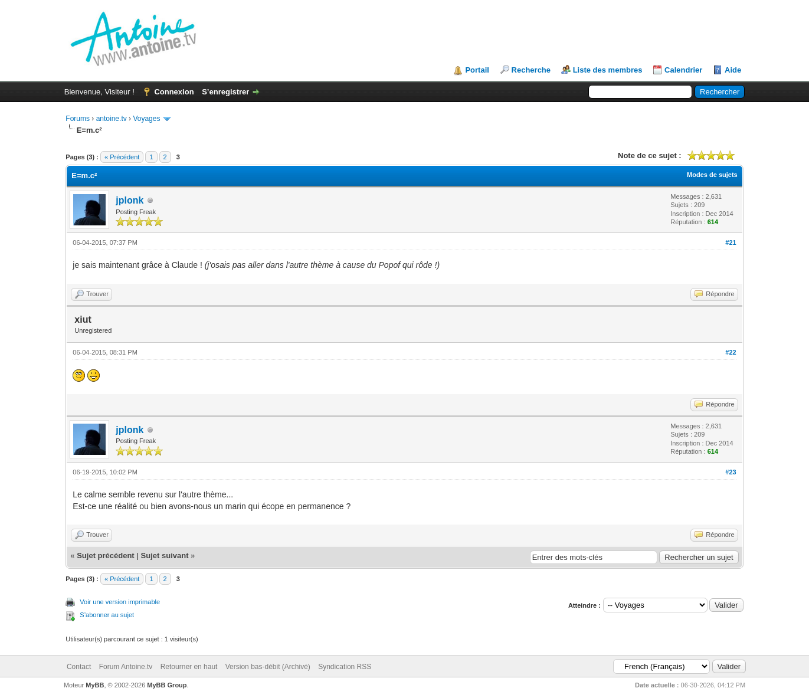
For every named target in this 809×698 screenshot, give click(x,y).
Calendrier (683, 69)
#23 (730, 472)
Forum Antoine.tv (126, 667)
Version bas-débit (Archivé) (267, 667)
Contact (79, 667)
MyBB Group (166, 685)
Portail (477, 69)
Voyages (146, 118)
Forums (77, 118)
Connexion (174, 91)
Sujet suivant (165, 555)
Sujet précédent (106, 555)
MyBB (95, 685)
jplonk (129, 200)
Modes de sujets (712, 174)
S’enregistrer (225, 91)
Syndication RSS (344, 667)
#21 (730, 242)
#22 (730, 352)
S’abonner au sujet (107, 614)
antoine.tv (111, 118)
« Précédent (121, 156)
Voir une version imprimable (120, 601)
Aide (733, 69)
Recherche (531, 69)
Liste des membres (608, 69)
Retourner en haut (189, 667)
